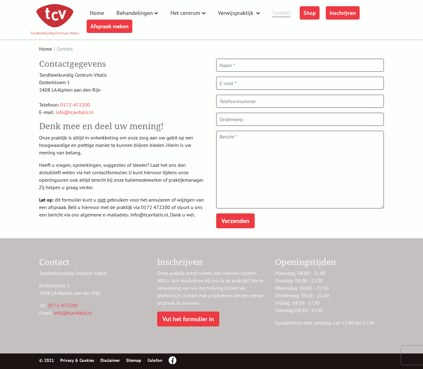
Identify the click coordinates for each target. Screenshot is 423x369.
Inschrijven (343, 12)
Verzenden (235, 221)
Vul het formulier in (188, 319)
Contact (281, 12)
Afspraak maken (109, 26)
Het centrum (185, 12)
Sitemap (133, 360)
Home (97, 12)
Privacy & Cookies (77, 360)
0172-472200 (75, 105)
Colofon (155, 360)
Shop (309, 12)
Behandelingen (134, 12)
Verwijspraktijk (236, 12)
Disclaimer (110, 360)
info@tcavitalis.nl (74, 112)
